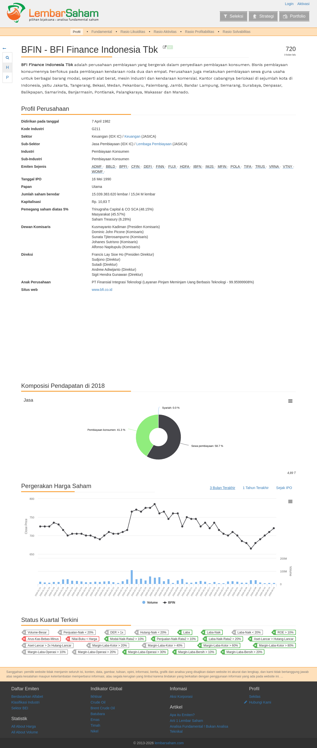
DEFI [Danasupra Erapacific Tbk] (148, 167)
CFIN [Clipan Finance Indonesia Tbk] (136, 167)
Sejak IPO (284, 488)
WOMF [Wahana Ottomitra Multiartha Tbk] (98, 172)
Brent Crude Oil (102, 708)
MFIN (222, 167)
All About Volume (24, 732)
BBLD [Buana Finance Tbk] (111, 167)
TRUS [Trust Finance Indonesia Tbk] (260, 167)
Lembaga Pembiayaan (153, 144)
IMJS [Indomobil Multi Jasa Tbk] (210, 167)
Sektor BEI (19, 708)
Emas (95, 720)
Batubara (97, 714)
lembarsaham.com (169, 743)
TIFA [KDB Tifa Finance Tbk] (248, 167)
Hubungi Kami (260, 702)
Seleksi (233, 16)
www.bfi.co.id (102, 290)
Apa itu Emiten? (182, 715)
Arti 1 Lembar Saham (186, 721)
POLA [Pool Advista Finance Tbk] (236, 167)
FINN (160, 167)
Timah (95, 725)
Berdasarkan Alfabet (27, 696)
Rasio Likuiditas (132, 32)
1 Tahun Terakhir (256, 488)
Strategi (263, 16)
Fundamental (102, 32)
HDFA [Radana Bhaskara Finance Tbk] (185, 167)
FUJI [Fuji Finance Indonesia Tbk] (172, 167)
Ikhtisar (96, 696)
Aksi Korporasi (181, 696)
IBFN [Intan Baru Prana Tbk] (197, 167)
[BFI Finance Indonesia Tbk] (164, 47)
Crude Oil (97, 702)
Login (289, 4)
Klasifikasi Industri (25, 702)
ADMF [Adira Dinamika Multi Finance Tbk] (97, 167)
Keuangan (132, 136)
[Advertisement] (158, 335)
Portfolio (294, 16)
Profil (76, 32)
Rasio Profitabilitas (199, 32)
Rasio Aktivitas (165, 32)
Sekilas (254, 696)
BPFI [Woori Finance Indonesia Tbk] (123, 167)
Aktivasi (303, 4)
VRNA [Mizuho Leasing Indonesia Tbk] (274, 167)
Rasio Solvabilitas (237, 32)
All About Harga (23, 726)
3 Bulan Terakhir (222, 488)
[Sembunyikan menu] (4, 48)
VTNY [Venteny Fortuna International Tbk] (288, 167)
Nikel (94, 731)
